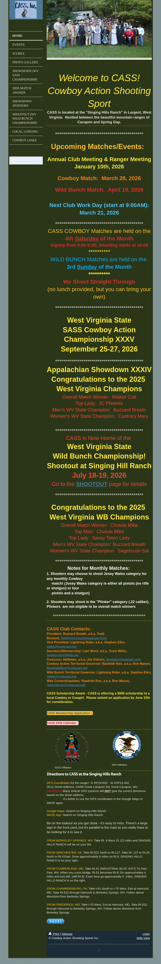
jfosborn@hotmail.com (123, 659)
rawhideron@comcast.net (66, 685)
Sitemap (67, 934)
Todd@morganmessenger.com (84, 638)
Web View (143, 938)
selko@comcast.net (61, 646)
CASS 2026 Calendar (61, 723)
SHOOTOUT (91, 484)
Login (146, 934)
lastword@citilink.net (63, 655)
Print (54, 934)
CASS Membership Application (68, 713)
